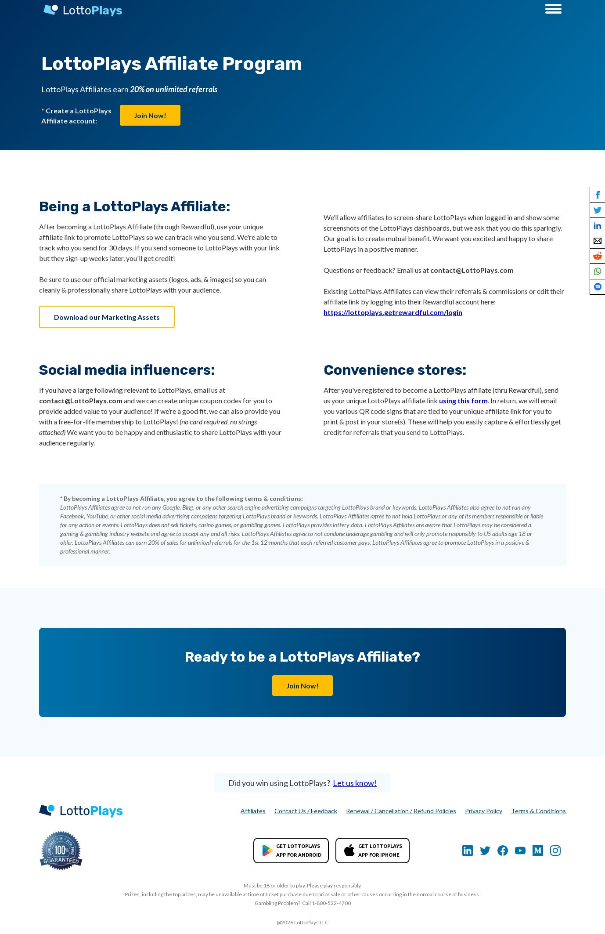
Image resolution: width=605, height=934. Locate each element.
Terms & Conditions (538, 811)
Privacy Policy (483, 811)
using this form (463, 400)
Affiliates (253, 811)
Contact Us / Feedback (305, 811)
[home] (80, 10)
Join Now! (150, 115)
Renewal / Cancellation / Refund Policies (401, 811)
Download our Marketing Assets (107, 317)
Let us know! (355, 783)
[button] (553, 9)
